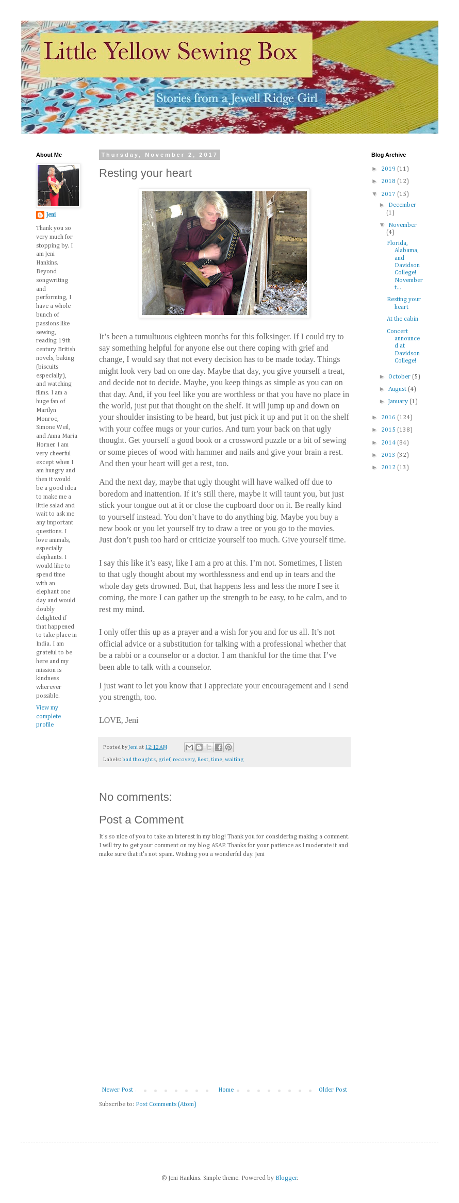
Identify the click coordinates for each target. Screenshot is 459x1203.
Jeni (51, 215)
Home (226, 1090)
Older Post (333, 1090)
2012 (389, 468)
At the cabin (402, 319)
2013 (389, 455)
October (400, 377)
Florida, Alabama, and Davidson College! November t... (405, 265)
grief (164, 759)
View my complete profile (48, 717)
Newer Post (117, 1090)
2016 (389, 418)
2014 (389, 443)
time (216, 759)
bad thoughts (139, 759)
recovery (184, 759)
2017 (389, 194)
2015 (389, 430)
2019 (389, 169)
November (402, 225)
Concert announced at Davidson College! (403, 346)
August (398, 389)
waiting (234, 759)
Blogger (286, 1178)
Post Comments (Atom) (166, 1104)
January (398, 402)
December (402, 205)
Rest (203, 759)
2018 (389, 181)
